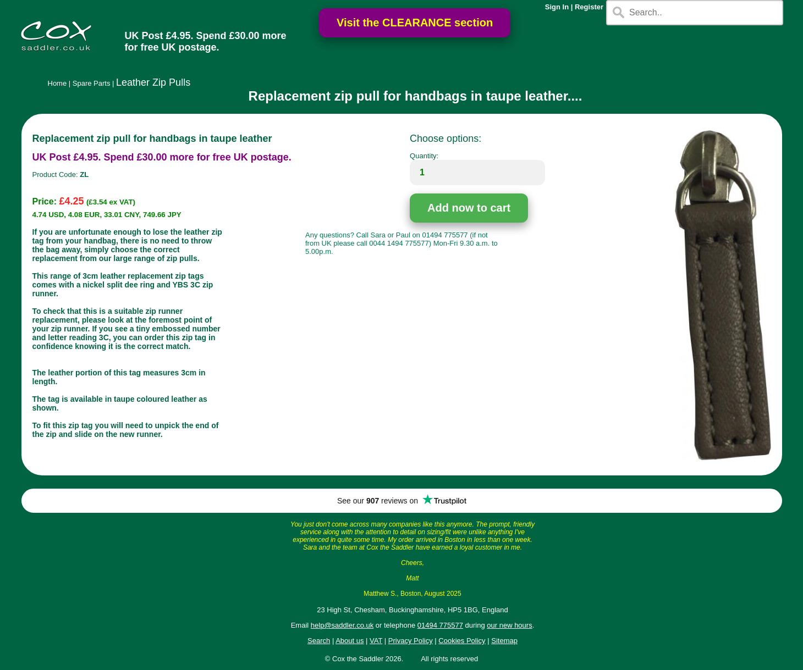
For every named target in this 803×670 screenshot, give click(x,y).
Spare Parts (92, 83)
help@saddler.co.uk (342, 625)
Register (589, 7)
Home (57, 83)
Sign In (557, 7)
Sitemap (504, 640)
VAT (376, 640)
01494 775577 (440, 625)
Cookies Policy (461, 640)
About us (350, 640)
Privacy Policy (410, 640)
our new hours (509, 625)
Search (318, 640)
